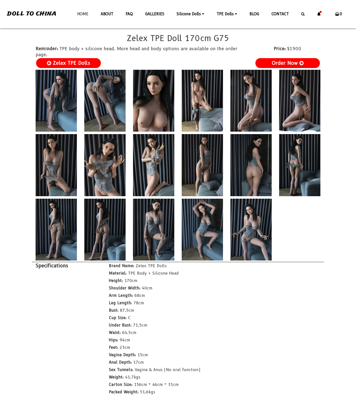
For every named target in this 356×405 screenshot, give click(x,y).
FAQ (129, 14)
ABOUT (107, 14)
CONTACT (280, 14)
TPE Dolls (227, 14)
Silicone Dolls (190, 14)
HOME (82, 14)
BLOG (254, 14)
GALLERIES (154, 14)
